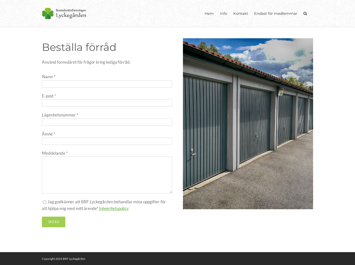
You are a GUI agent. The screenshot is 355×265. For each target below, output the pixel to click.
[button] (305, 13)
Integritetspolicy (114, 208)
